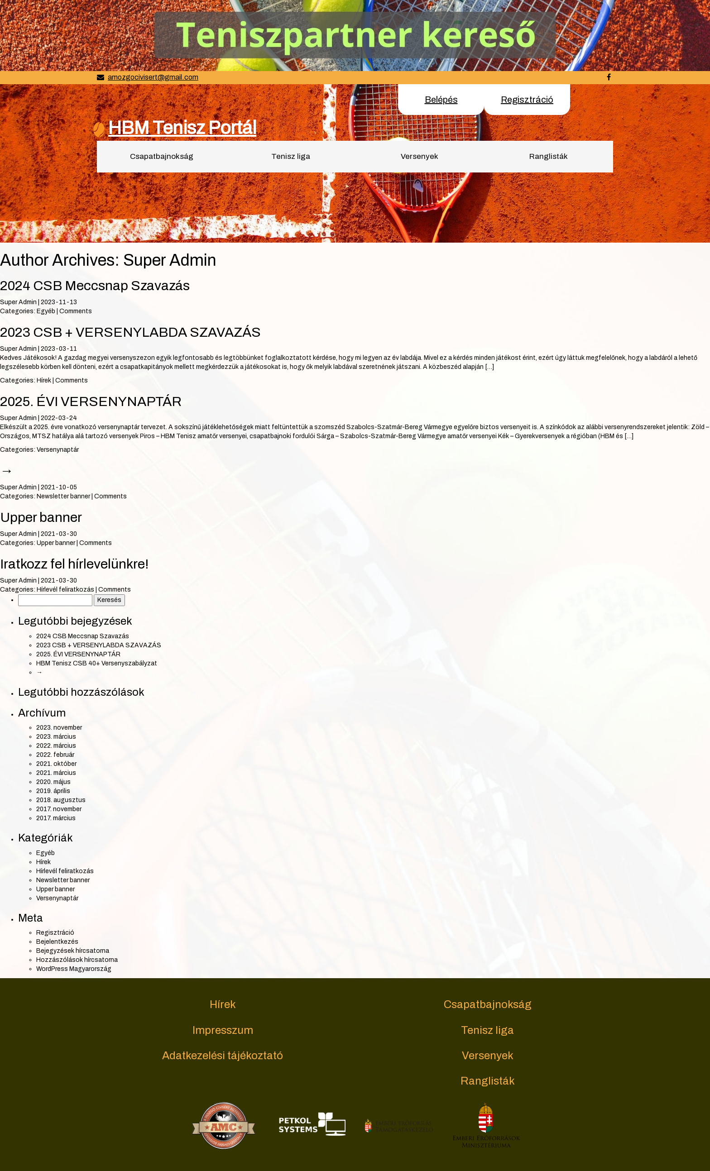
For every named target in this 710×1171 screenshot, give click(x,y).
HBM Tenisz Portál (182, 128)
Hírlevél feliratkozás (65, 589)
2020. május (53, 782)
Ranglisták (548, 156)
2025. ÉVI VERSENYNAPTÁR (91, 401)
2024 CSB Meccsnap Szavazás (95, 285)
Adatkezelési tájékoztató (222, 1055)
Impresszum (222, 1030)
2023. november (59, 727)
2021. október (56, 763)
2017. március (56, 818)
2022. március (56, 745)
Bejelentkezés (57, 941)
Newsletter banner (63, 496)
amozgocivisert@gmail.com (153, 77)
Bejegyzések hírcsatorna (72, 950)
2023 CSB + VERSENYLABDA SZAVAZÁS (130, 332)
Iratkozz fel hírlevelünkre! (74, 564)
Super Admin (18, 302)
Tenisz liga (290, 156)
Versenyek (419, 156)
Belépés (441, 100)
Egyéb (46, 311)
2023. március (56, 736)
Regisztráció (527, 100)
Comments (75, 311)
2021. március (56, 773)
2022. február (55, 754)
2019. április (53, 791)
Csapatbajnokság (161, 156)
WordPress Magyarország (73, 968)
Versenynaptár (58, 449)
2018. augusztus (61, 800)
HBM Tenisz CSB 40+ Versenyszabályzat (96, 663)
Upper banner (41, 517)
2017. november (59, 809)
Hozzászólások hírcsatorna (77, 959)
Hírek (44, 380)
